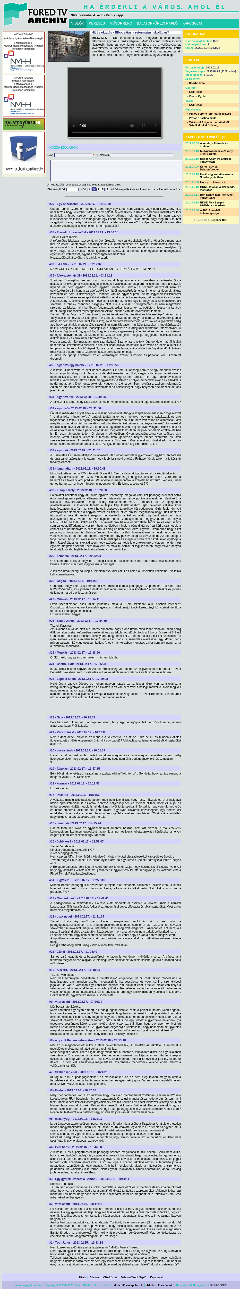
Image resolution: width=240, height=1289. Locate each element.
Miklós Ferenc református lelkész (210, 113)
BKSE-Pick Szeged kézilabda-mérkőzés (212, 204)
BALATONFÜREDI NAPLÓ (157, 23)
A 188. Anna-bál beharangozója (210, 212)
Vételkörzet (110, 1277)
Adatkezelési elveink (159, 1285)
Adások (94, 1277)
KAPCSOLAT (192, 23)
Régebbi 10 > (218, 220)
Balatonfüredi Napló (133, 1277)
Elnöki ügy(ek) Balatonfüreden (210, 168)
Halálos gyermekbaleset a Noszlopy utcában (216, 176)
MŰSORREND (121, 23)
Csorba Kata (197, 83)
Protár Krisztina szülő (202, 118)
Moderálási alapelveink (128, 1285)
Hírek (82, 1277)
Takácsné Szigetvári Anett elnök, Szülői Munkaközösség (209, 124)
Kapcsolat (156, 1277)
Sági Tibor (195, 91)
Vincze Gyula (197, 96)
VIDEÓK (77, 23)
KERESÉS (97, 23)
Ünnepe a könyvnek (212, 182)
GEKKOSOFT (218, 1285)
